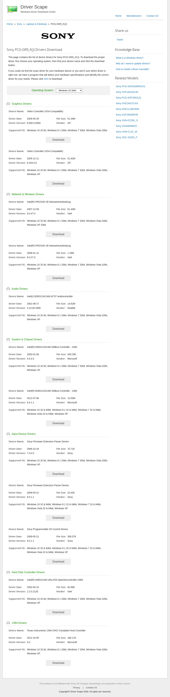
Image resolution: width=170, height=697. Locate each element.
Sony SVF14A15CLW (127, 92)
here (46, 79)
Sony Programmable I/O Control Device (47, 529)
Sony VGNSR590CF (126, 126)
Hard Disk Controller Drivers (28, 572)
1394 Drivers (19, 623)
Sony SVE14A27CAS (127, 103)
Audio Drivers (20, 288)
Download (58, 139)
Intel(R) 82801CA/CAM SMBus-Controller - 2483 (52, 347)
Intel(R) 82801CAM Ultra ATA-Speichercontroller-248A (55, 579)
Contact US (152, 15)
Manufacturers (133, 15)
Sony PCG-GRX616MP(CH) (130, 86)
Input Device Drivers (24, 433)
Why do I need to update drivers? (133, 63)
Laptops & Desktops (36, 24)
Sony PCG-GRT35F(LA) (128, 97)
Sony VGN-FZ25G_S (127, 120)
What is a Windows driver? (130, 57)
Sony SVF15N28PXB (127, 114)
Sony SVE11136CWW (127, 109)
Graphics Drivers (22, 103)
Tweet (120, 39)
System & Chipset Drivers (27, 339)
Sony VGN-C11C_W (126, 131)
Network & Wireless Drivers (28, 194)
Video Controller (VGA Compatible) (45, 111)
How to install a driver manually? (133, 69)
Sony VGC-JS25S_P (126, 137)
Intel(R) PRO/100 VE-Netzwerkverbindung (49, 201)
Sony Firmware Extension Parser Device (48, 441)
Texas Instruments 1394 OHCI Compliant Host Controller (56, 630)
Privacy (76, 687)
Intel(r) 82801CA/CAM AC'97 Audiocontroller (50, 296)
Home (118, 15)
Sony (19, 24)
